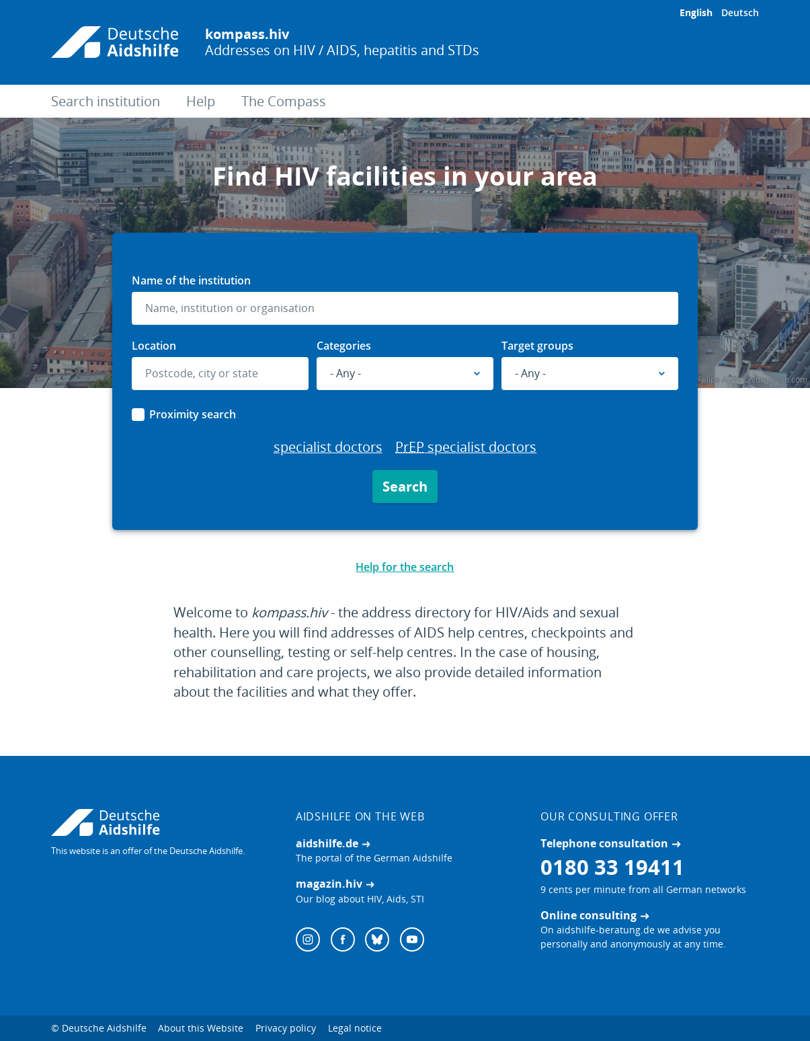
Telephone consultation (604, 843)
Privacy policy (285, 1027)
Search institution (105, 101)
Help (200, 101)
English (696, 12)
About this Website (200, 1027)
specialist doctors (328, 447)
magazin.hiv (329, 883)
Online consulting (588, 915)
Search (405, 486)
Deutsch (740, 12)
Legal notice (355, 1027)
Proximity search (192, 414)
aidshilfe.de (327, 843)
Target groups (537, 345)
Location (154, 345)
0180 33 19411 (612, 867)
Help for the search (405, 567)
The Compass (283, 101)
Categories (344, 345)
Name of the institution (191, 280)
